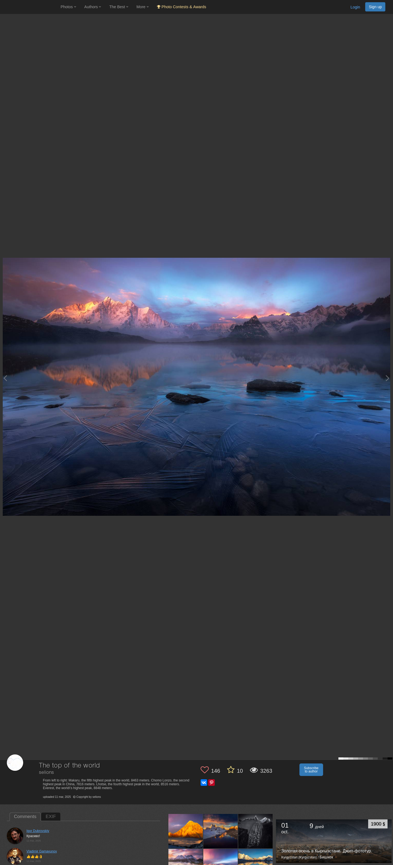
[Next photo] (387, 378)
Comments (25, 816)
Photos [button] (68, 7)
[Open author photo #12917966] (255, 831)
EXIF (51, 816)
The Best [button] (118, 7)
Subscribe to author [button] (311, 769)
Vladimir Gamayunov (41, 851)
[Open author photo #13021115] (185, 831)
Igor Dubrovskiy (37, 831)
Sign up (375, 7)
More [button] (142, 7)
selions (46, 773)
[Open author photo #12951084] (220, 831)
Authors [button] (92, 7)
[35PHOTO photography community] (29, 7)
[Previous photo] (5, 378)
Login (355, 7)
